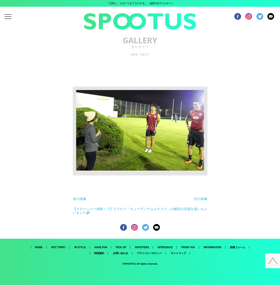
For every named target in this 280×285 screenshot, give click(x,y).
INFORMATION (212, 247)
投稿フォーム (237, 247)
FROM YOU (188, 247)
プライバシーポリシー (149, 253)
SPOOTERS (142, 247)
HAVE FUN (100, 247)
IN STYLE (80, 247)
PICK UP (121, 247)
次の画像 (200, 199)
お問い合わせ (120, 253)
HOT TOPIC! (58, 247)
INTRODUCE (165, 247)
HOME (38, 247)
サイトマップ (178, 253)
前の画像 (79, 199)
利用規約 (99, 253)
